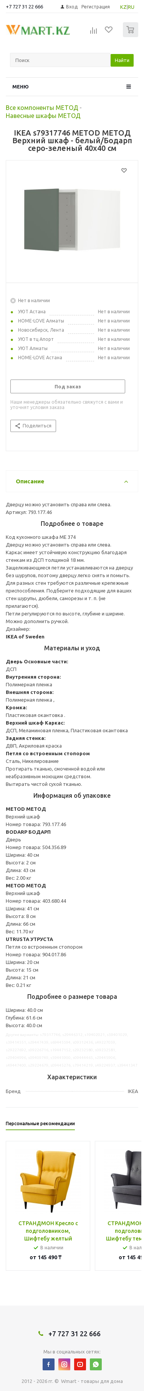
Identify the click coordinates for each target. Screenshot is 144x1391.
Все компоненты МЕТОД (42, 107)
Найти (122, 60)
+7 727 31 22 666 (24, 6)
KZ (123, 7)
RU (131, 7)
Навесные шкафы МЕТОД (43, 115)
